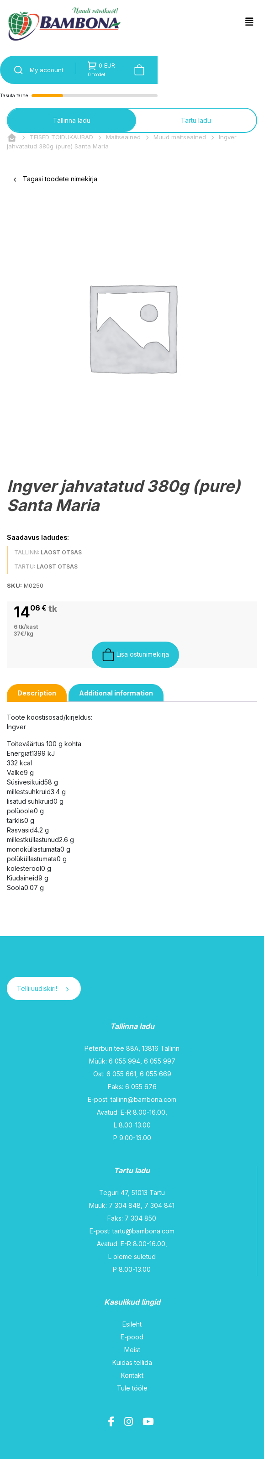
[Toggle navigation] (249, 22)
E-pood (132, 1337)
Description (36, 693)
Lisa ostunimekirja (135, 654)
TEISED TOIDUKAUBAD (61, 137)
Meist (132, 1350)
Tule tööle (132, 1388)
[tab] (37, 693)
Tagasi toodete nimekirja (55, 179)
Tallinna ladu (71, 120)
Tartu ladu (196, 120)
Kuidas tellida (132, 1362)
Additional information (116, 693)
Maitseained (123, 137)
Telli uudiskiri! (43, 988)
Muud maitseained (179, 137)
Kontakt (132, 1375)
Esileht (132, 1324)
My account (46, 70)
